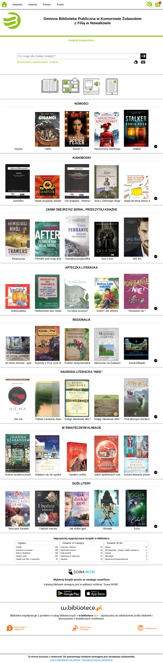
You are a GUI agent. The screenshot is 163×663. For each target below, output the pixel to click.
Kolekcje (54, 61)
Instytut (108, 553)
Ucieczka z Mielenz (68, 547)
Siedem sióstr (21, 556)
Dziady (19, 547)
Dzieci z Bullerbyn (23, 553)
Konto (60, 4)
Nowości (17, 4)
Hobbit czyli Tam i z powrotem (28, 559)
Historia (32, 4)
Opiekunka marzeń (68, 550)
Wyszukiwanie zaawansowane (32, 61)
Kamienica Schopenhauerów (116, 559)
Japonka (64, 559)
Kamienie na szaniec (24, 550)
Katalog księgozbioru (81, 40)
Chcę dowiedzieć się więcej (65, 660)
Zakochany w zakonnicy (70, 556)
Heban (107, 547)
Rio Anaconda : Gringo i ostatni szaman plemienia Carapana (129, 550)
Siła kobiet (109, 556)
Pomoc (47, 4)
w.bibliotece (87, 615)
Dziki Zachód (66, 553)
